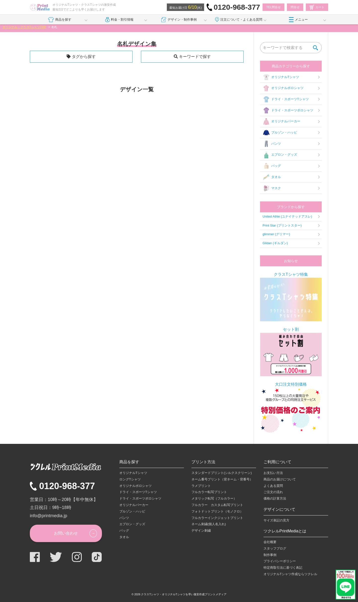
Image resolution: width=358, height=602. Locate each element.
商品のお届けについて (280, 479)
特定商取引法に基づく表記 (283, 567)
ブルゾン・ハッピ (280, 133)
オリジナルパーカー (281, 121)
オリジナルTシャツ (281, 77)
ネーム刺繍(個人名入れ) (208, 524)
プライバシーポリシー (280, 561)
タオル (272, 177)
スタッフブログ (275, 548)
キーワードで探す (195, 56)
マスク (272, 188)
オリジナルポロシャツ (283, 88)
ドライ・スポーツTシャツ (286, 99)
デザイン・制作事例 (179, 19)
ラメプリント (201, 486)
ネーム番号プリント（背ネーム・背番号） (222, 479)
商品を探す (59, 19)
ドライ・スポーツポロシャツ (288, 110)
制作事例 (270, 555)
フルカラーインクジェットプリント (217, 518)
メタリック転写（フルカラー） (214, 498)
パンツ (272, 143)
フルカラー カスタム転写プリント (217, 505)
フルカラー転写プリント (209, 492)
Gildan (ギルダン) (275, 243)
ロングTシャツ (130, 479)
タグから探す (84, 56)
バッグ (272, 166)
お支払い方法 (273, 473)
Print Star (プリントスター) (282, 225)
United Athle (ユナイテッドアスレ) (287, 216)
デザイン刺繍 (201, 530)
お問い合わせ (66, 533)
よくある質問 (273, 486)
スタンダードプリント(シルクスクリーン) (221, 473)
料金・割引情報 (119, 19)
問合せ (295, 7)
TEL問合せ (273, 7)
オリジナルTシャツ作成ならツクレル (290, 574)
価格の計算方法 (275, 498)
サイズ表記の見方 (276, 520)
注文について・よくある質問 (238, 19)
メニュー (298, 19)
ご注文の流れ (273, 492)
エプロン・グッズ (280, 155)
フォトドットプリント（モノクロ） (217, 511)
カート (317, 7)
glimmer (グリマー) (276, 234)
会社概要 (270, 542)
